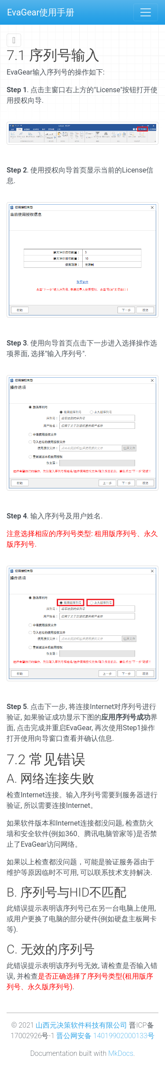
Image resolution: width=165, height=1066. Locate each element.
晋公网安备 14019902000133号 (105, 1036)
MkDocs (120, 1053)
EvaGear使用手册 (40, 12)
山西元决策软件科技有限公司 (81, 1025)
